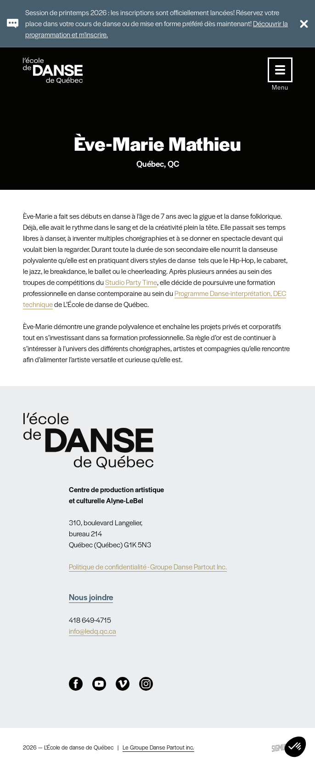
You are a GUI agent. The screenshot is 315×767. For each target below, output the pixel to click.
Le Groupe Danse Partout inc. (158, 747)
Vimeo (122, 684)
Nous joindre (91, 596)
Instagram (146, 684)
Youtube (99, 684)
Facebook (76, 684)
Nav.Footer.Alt (88, 440)
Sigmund (281, 747)
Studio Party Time (131, 282)
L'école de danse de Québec (61, 70)
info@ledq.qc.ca (92, 631)
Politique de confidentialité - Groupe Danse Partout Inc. (148, 566)
